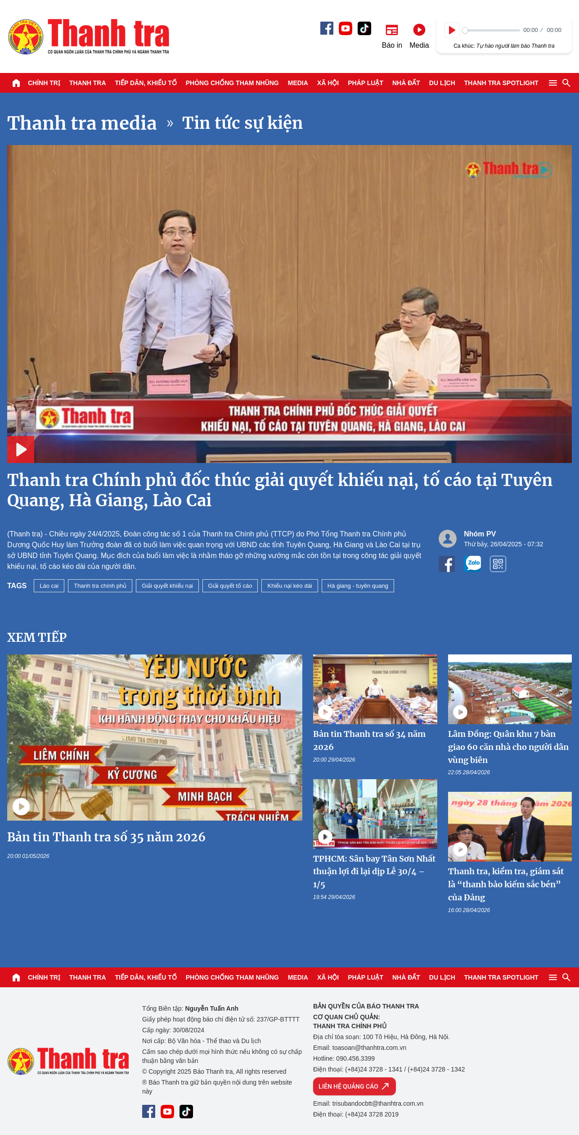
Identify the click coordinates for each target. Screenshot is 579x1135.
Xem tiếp (37, 637)
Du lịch (442, 82)
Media (298, 82)
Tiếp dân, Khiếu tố (146, 82)
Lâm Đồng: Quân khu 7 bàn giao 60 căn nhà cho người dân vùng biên (508, 747)
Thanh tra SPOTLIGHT (501, 82)
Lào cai (49, 585)
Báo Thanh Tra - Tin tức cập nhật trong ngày (88, 36)
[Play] (452, 30)
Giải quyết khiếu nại (167, 585)
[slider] (491, 30)
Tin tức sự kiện (242, 123)
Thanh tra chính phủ (100, 585)
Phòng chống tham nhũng (232, 82)
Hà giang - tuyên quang (358, 585)
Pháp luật (365, 82)
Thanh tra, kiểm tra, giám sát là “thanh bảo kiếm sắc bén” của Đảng (506, 884)
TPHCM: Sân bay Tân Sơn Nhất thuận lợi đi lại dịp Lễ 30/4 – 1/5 (374, 872)
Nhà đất (406, 82)
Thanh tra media (82, 123)
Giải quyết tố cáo (230, 585)
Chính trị (44, 82)
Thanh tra (87, 82)
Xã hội (328, 82)
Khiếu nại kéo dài (289, 585)
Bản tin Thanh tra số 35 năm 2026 (106, 837)
